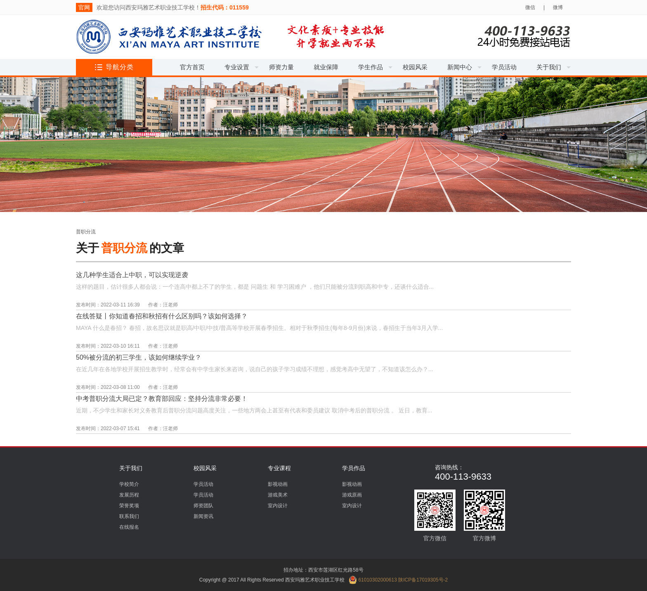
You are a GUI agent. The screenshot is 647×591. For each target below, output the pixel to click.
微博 (558, 7)
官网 (84, 7)
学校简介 (129, 484)
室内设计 (278, 506)
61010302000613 (372, 580)
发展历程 (129, 495)
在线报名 (129, 527)
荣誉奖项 (129, 506)
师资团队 (203, 506)
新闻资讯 (203, 516)
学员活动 (203, 484)
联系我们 (129, 516)
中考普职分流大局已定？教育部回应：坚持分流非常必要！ (162, 398)
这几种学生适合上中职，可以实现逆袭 (132, 274)
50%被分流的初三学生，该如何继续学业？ (138, 357)
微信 (530, 7)
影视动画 (278, 484)
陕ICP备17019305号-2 (423, 580)
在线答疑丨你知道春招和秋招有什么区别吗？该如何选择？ (162, 316)
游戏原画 (352, 495)
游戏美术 (278, 495)
